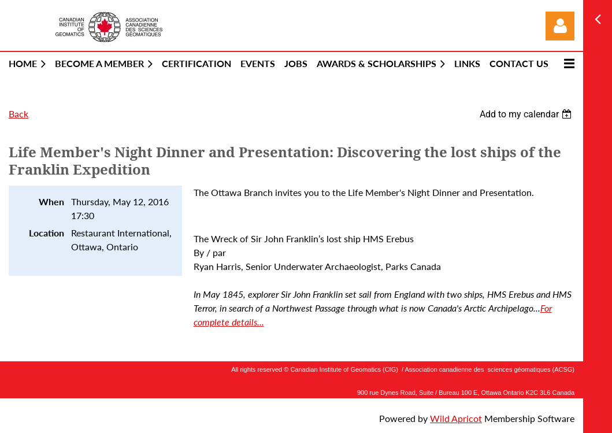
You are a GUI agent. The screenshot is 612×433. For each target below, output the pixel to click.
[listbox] (527, 114)
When (51, 201)
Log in (560, 26)
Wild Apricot (456, 418)
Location (46, 232)
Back (18, 113)
